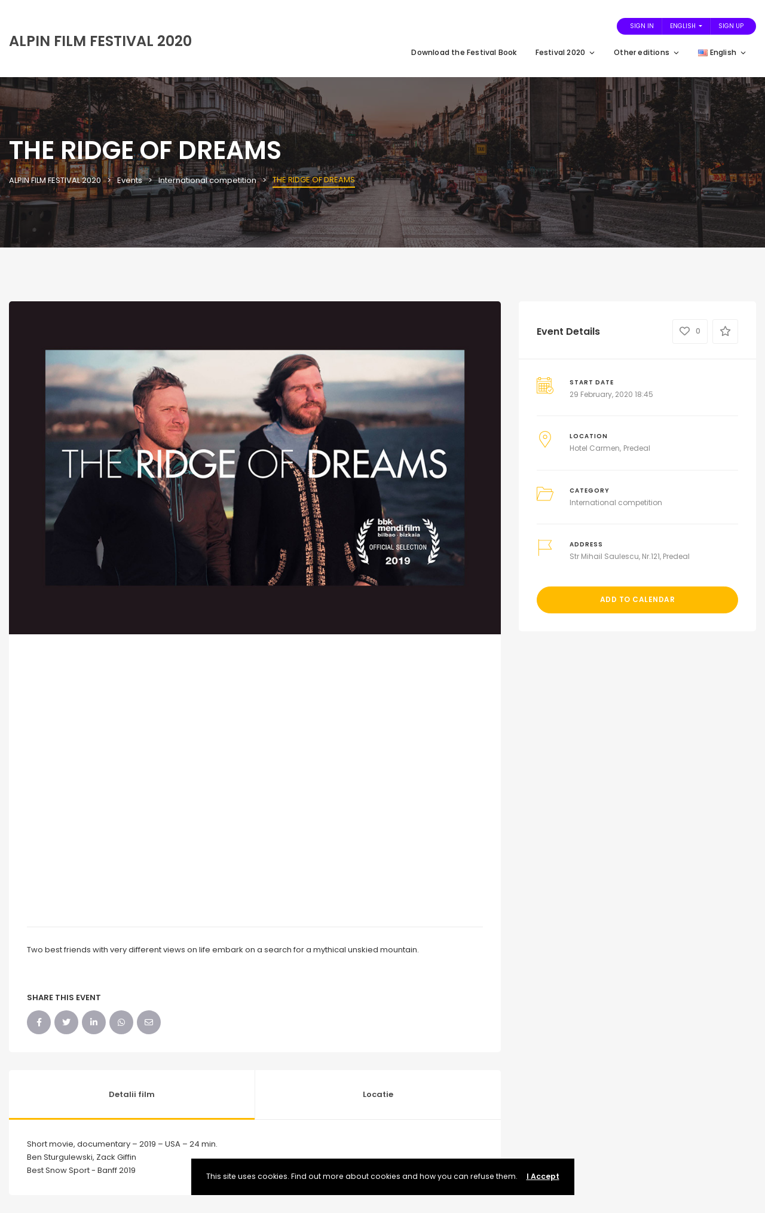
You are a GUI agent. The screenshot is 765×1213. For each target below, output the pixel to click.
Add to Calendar (637, 599)
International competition (616, 502)
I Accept (543, 1176)
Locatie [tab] (378, 1094)
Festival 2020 (566, 52)
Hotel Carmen (595, 448)
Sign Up (730, 26)
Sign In (642, 26)
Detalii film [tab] (132, 1094)
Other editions (647, 52)
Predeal (636, 448)
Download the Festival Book (464, 52)
